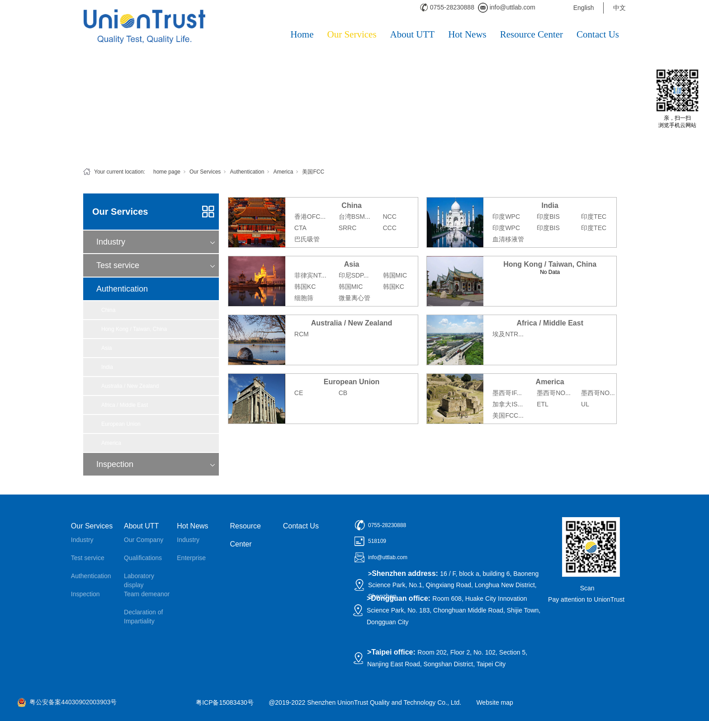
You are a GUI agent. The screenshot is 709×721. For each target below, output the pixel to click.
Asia (106, 348)
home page (166, 172)
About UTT (412, 34)
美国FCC (313, 172)
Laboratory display (139, 580)
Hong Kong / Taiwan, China (134, 329)
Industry (110, 241)
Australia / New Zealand (130, 386)
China (108, 310)
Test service (117, 265)
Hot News (467, 34)
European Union (121, 424)
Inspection (114, 464)
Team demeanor (147, 594)
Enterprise (191, 557)
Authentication (247, 172)
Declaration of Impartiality (143, 616)
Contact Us (598, 34)
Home (301, 34)
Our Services (352, 34)
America (283, 172)
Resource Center (531, 34)
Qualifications (143, 557)
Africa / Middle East (124, 405)
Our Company (143, 539)
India (107, 367)
